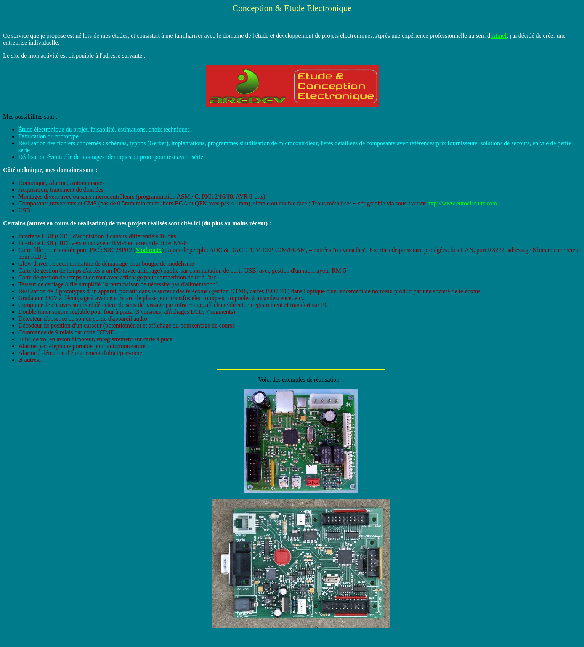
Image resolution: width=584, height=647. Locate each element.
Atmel (499, 35)
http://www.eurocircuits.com (462, 203)
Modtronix (149, 250)
